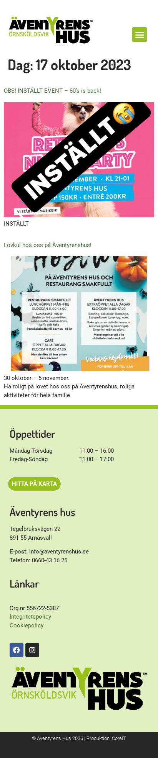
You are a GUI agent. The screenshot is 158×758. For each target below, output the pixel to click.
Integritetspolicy (30, 616)
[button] (139, 34)
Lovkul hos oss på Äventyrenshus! (47, 245)
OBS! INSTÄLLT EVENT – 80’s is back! (52, 90)
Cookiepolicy (26, 625)
